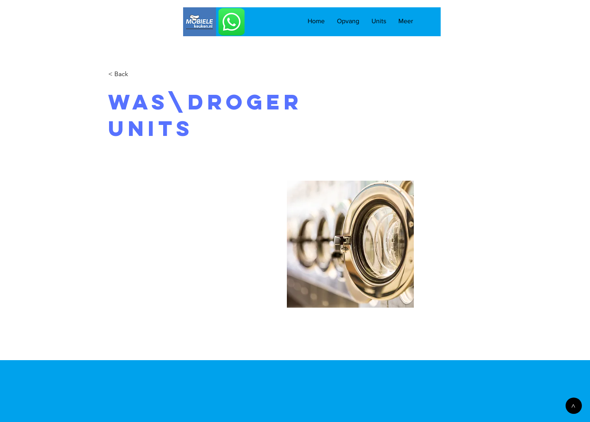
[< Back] (124, 74)
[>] (574, 406)
